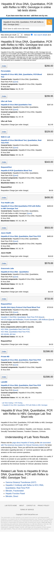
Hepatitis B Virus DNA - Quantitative (15, 272)
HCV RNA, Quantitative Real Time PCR (15, 329)
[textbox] (16, 28)
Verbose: (27, 35)
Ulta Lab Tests (6, 101)
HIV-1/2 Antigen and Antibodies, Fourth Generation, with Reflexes (24, 319)
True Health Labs (7, 203)
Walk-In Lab (5, 137)
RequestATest (6, 167)
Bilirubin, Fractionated (15, 491)
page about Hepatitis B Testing (23, 443)
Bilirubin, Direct (12, 496)
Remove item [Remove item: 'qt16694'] (19, 24)
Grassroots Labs (7, 268)
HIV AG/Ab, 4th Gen (8, 334)
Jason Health (6, 233)
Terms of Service (27, 509)
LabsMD (4, 382)
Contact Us (30, 505)
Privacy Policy (43, 505)
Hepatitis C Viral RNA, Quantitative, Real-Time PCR (19, 317)
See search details (40, 35)
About (21, 505)
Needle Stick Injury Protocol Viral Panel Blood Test (20, 307)
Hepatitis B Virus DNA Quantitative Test (16, 105)
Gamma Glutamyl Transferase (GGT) (21, 482)
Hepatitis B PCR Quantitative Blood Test (16, 170)
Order (4, 66)
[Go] (49, 22)
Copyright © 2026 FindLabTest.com (27, 514)
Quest (15, 82)
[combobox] (27, 25)
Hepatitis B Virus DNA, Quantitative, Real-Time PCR (21, 236)
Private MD (5, 356)
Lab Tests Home (11, 505)
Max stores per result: (9, 35)
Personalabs (6, 71)
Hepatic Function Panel (15, 494)
